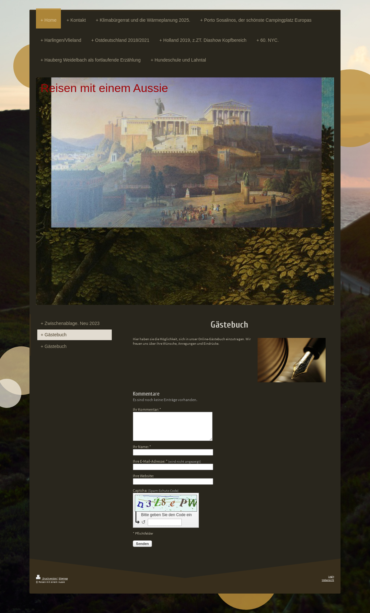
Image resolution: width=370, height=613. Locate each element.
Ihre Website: (143, 475)
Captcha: (156, 490)
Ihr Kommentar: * (147, 409)
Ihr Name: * (142, 446)
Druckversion (46, 578)
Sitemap (63, 578)
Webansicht (328, 580)
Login (331, 576)
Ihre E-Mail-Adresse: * (167, 461)
